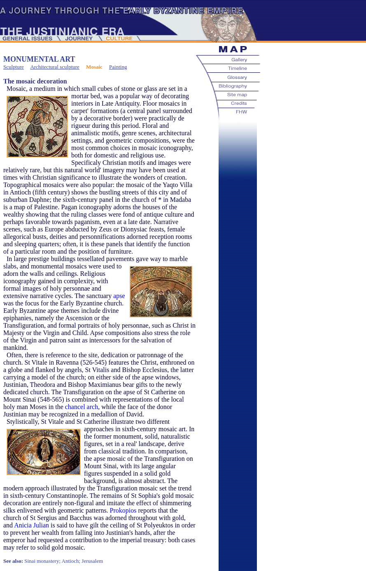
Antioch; (71, 561)
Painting (118, 67)
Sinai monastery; (42, 561)
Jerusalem (92, 561)
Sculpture (13, 67)
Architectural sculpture (54, 67)
